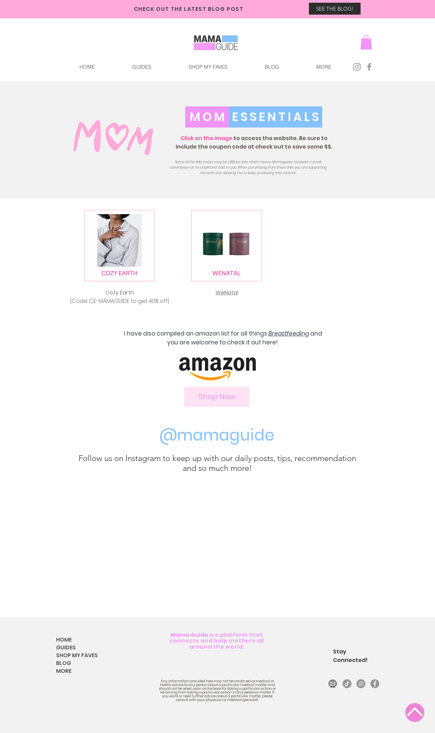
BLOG (63, 663)
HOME (64, 640)
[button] (323, 67)
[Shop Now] (216, 397)
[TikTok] (347, 683)
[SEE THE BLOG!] (335, 9)
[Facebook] (369, 67)
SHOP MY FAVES (77, 655)
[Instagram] (357, 67)
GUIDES (66, 647)
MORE (63, 671)
